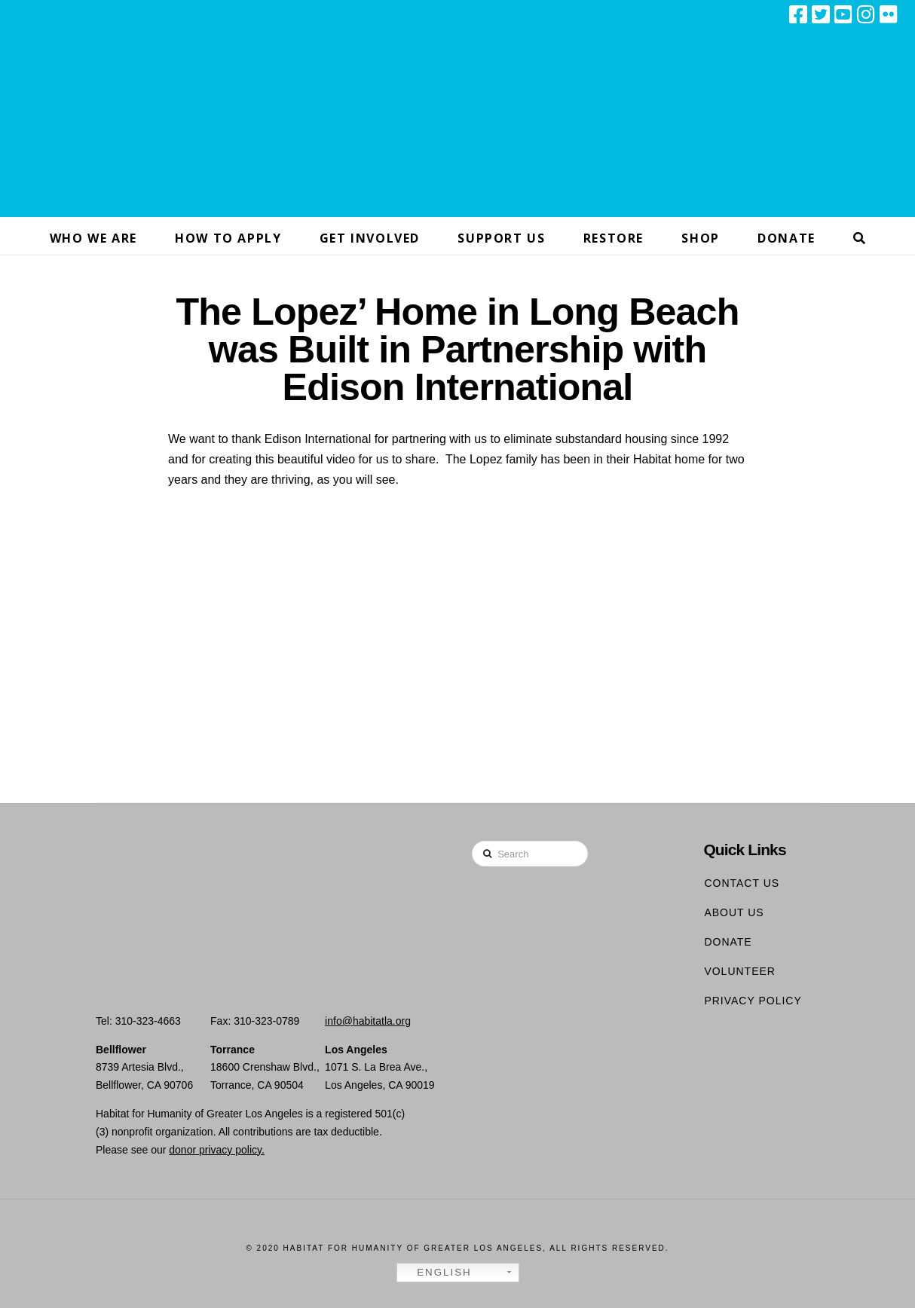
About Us (734, 912)
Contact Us (741, 883)
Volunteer (740, 971)
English (436, 1273)
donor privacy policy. (217, 1150)
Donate (727, 942)
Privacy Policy (752, 1001)
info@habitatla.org (368, 1021)
